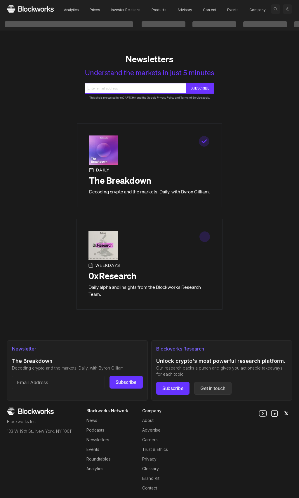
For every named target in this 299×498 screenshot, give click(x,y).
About (148, 420)
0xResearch (112, 276)
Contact (149, 487)
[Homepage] (30, 9)
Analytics (71, 10)
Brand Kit (150, 478)
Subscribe (126, 382)
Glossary (150, 468)
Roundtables (98, 458)
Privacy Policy (165, 97)
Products (159, 10)
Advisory (185, 10)
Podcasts (95, 429)
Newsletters (97, 439)
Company (257, 10)
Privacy (149, 458)
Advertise (151, 429)
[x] (286, 413)
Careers (150, 439)
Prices (95, 10)
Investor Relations (126, 10)
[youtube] (263, 413)
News (91, 420)
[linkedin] (274, 413)
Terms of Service (191, 97)
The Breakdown (120, 180)
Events (232, 10)
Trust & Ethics (155, 449)
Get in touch (212, 388)
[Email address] (58, 382)
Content (209, 10)
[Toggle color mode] (287, 9)
